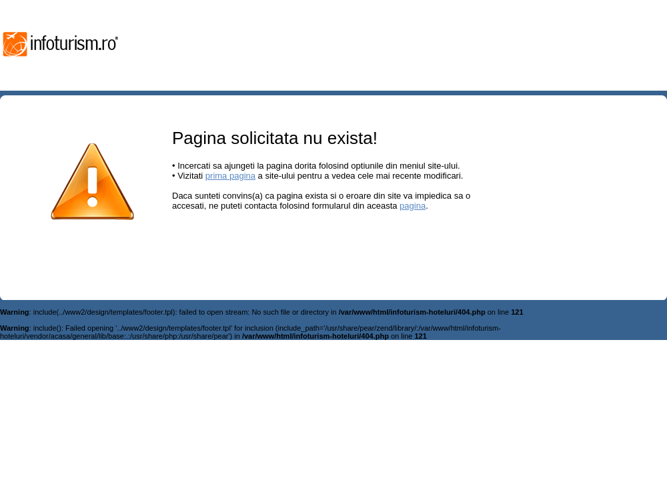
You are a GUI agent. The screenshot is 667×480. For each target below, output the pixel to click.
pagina (413, 206)
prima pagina (230, 176)
